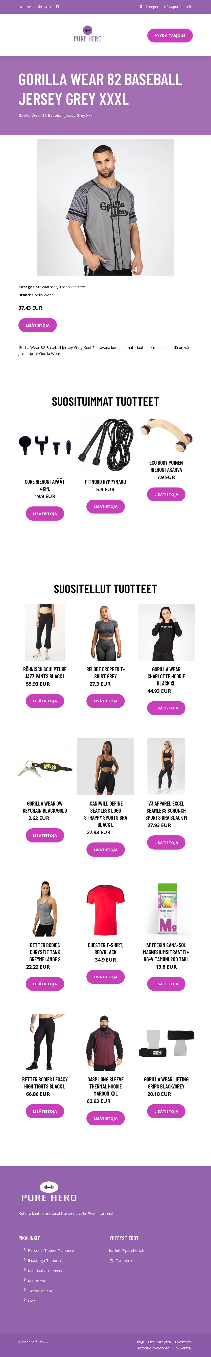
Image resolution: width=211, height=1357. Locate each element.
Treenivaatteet (72, 286)
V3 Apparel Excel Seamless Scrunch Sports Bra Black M (166, 810)
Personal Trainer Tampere (51, 1250)
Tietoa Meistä (40, 1290)
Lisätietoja (38, 325)
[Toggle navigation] (25, 35)
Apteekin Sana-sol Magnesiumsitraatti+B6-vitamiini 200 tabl (166, 952)
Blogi (32, 1300)
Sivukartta (182, 1347)
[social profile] (57, 7)
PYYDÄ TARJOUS (170, 35)
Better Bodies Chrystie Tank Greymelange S (45, 952)
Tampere (153, 6)
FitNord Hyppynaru (105, 481)
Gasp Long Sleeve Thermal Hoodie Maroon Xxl (105, 1086)
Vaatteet (49, 286)
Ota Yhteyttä (159, 1341)
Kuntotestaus (40, 1280)
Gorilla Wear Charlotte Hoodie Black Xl (166, 676)
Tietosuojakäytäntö (153, 1347)
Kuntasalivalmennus (45, 1270)
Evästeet (183, 1341)
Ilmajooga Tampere (45, 1260)
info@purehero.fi (177, 6)
